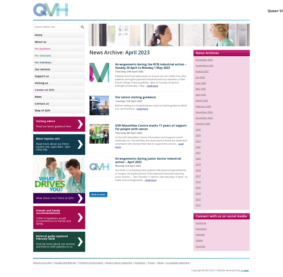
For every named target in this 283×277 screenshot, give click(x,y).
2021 (198, 152)
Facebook (201, 223)
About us (40, 42)
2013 (198, 199)
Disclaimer (140, 262)
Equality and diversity (65, 262)
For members (43, 62)
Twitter (199, 240)
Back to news (98, 194)
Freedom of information (91, 262)
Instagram (201, 228)
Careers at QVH (44, 90)
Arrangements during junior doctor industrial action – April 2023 (148, 160)
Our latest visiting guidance (135, 97)
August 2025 (202, 71)
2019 (198, 164)
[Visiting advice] (59, 124)
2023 (198, 141)
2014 (198, 193)
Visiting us (41, 83)
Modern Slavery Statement (119, 262)
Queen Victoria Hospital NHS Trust (214, 9)
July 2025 (200, 77)
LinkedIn (200, 234)
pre (245, 270)
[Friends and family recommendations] (59, 217)
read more (152, 85)
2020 (198, 158)
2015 (198, 187)
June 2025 (201, 83)
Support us (42, 76)
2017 (198, 176)
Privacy (151, 262)
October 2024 (203, 123)
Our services (42, 69)
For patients (42, 48)
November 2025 (204, 59)
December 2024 (204, 112)
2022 (198, 147)
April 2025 (201, 94)
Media (160, 262)
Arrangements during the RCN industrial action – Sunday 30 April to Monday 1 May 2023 (150, 66)
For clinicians (43, 55)
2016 (198, 181)
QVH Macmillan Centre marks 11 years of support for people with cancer (151, 127)
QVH (50, 9)
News (38, 96)
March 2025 (202, 100)
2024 (198, 135)
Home (38, 35)
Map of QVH (42, 110)
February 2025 (203, 106)
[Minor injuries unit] (59, 144)
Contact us (42, 103)
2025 (198, 129)
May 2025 (201, 88)
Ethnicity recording (42, 262)
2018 (198, 170)
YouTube (200, 246)
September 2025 (205, 65)
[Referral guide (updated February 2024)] (59, 242)
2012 (198, 205)
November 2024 (204, 118)
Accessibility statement (177, 262)
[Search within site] (82, 27)
